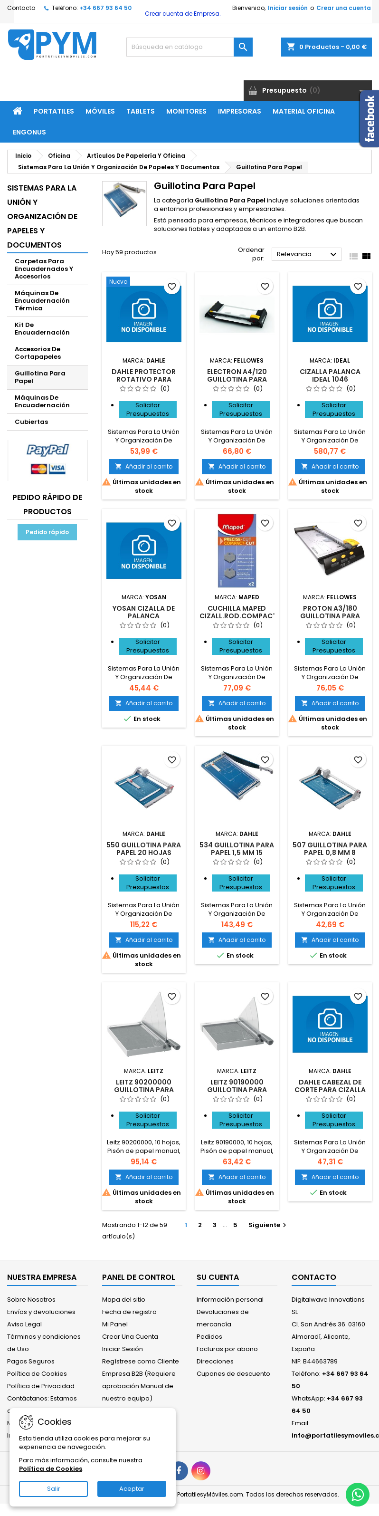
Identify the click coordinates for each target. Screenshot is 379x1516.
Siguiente (268, 1224)
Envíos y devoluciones (41, 1311)
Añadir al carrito (143, 466)
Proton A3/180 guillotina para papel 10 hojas (330, 616)
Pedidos (209, 1336)
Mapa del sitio (123, 1299)
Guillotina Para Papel (40, 377)
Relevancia (308, 254)
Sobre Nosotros (31, 1299)
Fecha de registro (129, 1311)
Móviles (100, 111)
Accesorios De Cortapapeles (38, 353)
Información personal (230, 1299)
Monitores (186, 111)
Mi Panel (115, 1324)
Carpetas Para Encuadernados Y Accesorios (44, 269)
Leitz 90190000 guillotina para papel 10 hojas (237, 1089)
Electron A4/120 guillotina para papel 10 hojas (237, 379)
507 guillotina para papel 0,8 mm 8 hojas (330, 852)
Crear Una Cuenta (130, 1336)
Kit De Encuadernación (42, 328)
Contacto (21, 8)
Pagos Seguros (31, 1361)
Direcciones (215, 1361)
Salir (53, 1488)
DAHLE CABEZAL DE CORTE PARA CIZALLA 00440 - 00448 (330, 1089)
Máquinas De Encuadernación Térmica (42, 300)
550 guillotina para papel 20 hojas (143, 848)
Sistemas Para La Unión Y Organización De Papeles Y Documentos (42, 216)
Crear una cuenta (343, 8)
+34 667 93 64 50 (105, 8)
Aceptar (131, 1488)
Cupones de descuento (233, 1373)
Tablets (140, 111)
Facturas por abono (227, 1348)
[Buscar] (189, 47)
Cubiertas (31, 421)
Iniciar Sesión (122, 1348)
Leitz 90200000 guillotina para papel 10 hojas (144, 1089)
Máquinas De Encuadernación (42, 401)
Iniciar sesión (288, 8)
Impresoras (239, 111)
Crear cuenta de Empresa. (182, 14)
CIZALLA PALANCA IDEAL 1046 (330, 375)
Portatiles (54, 111)
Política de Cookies (37, 1373)
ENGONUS (29, 132)
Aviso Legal (24, 1324)
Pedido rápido (47, 532)
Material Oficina (304, 111)
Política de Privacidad (41, 1386)
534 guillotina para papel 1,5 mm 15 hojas (236, 852)
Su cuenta (218, 1277)
